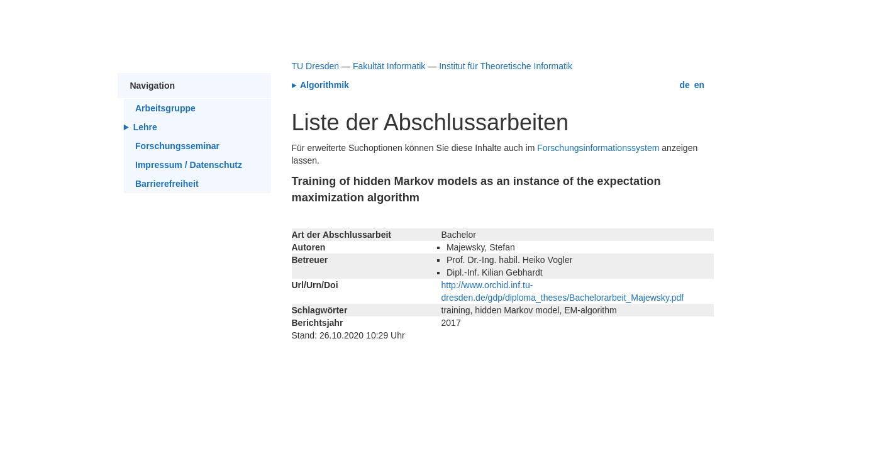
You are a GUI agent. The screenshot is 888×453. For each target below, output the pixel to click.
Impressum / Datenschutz (188, 165)
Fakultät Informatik (389, 66)
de (685, 85)
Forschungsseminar (177, 146)
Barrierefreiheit (167, 184)
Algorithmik (323, 85)
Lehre (145, 127)
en (699, 85)
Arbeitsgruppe (165, 108)
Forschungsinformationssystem (598, 148)
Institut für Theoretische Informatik (505, 66)
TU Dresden (316, 66)
